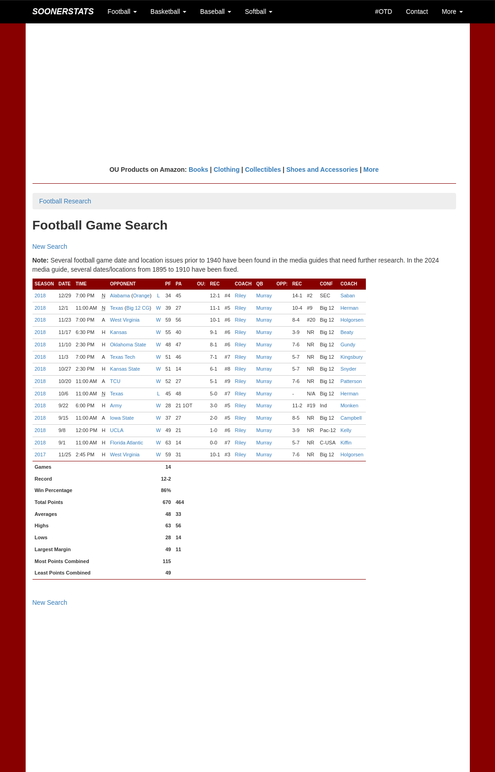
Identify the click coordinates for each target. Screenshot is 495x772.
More (371, 169)
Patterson (351, 381)
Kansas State (125, 369)
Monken (349, 405)
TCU (115, 381)
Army (116, 405)
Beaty (346, 332)
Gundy (347, 344)
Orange (141, 295)
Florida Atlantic (126, 442)
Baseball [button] (215, 11)
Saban (347, 295)
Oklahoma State (128, 344)
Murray (264, 295)
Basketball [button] (168, 11)
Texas (116, 308)
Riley (240, 295)
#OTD (383, 11)
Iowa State (122, 418)
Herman (349, 308)
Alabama (120, 295)
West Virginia (124, 320)
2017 (40, 454)
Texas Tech (122, 357)
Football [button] (122, 11)
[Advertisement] (248, 94)
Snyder (348, 369)
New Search (50, 246)
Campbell (350, 418)
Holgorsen (351, 320)
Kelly (345, 430)
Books (198, 169)
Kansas (118, 332)
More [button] (452, 11)
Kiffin (345, 442)
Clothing (226, 169)
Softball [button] (259, 11)
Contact (417, 11)
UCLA (116, 430)
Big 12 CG (138, 308)
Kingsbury (351, 357)
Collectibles (263, 169)
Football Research (65, 201)
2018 (40, 295)
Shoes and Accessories (322, 169)
